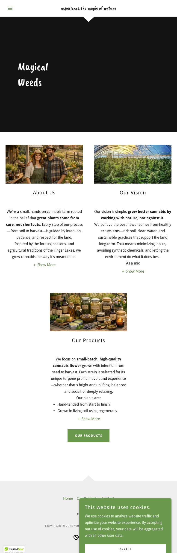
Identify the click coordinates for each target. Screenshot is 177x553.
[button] (18, 8)
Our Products (88, 435)
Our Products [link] (87, 498)
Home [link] (68, 498)
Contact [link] (108, 498)
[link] (88, 8)
